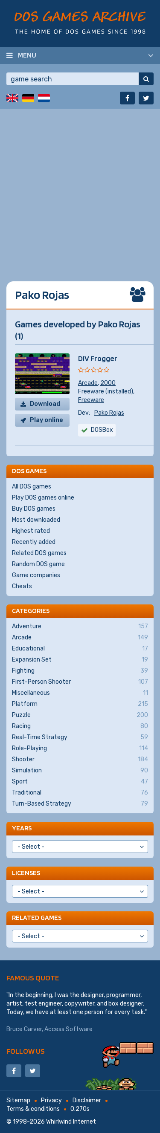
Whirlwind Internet (71, 1121)
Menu (27, 55)
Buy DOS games (33, 508)
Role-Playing (80, 748)
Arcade (88, 383)
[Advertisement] (80, 189)
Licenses (26, 873)
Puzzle (80, 715)
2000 (108, 383)
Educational (80, 649)
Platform (80, 704)
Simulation (80, 770)
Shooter (80, 759)
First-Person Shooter (80, 682)
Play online (46, 420)
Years (22, 828)
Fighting (80, 671)
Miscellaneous (80, 693)
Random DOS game (38, 564)
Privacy (51, 1100)
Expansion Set (80, 660)
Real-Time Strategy (80, 737)
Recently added (33, 542)
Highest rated (31, 531)
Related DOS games (39, 553)
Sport (80, 781)
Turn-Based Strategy (80, 804)
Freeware (91, 400)
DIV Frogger (97, 358)
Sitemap (18, 1100)
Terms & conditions (33, 1109)
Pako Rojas (109, 412)
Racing (80, 726)
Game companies (36, 575)
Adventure (80, 626)
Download (45, 404)
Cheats (22, 586)
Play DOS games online (43, 497)
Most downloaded (36, 519)
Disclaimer (87, 1100)
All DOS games (31, 486)
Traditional (80, 793)
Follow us (25, 1050)
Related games (36, 917)
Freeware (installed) (105, 391)
